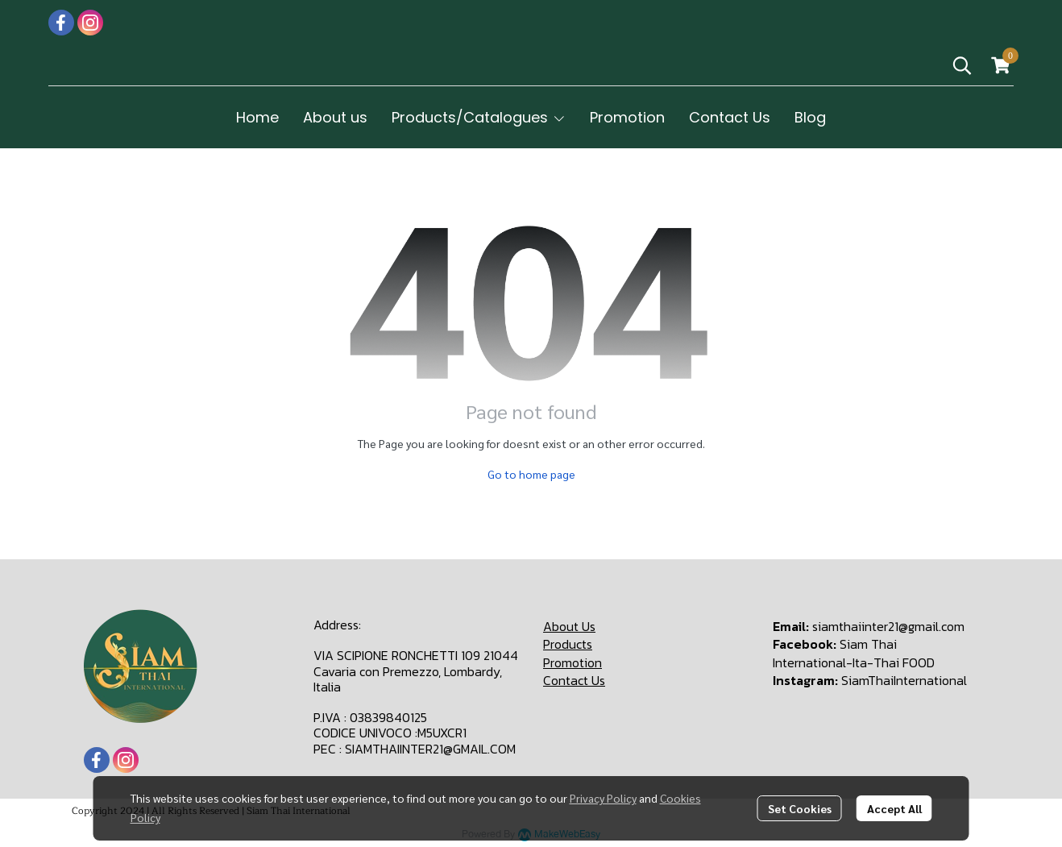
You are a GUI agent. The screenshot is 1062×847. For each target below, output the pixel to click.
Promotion (572, 662)
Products (567, 644)
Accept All (894, 808)
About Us (569, 626)
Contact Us (574, 680)
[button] (962, 65)
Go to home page (531, 474)
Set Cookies (800, 808)
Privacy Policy (603, 798)
